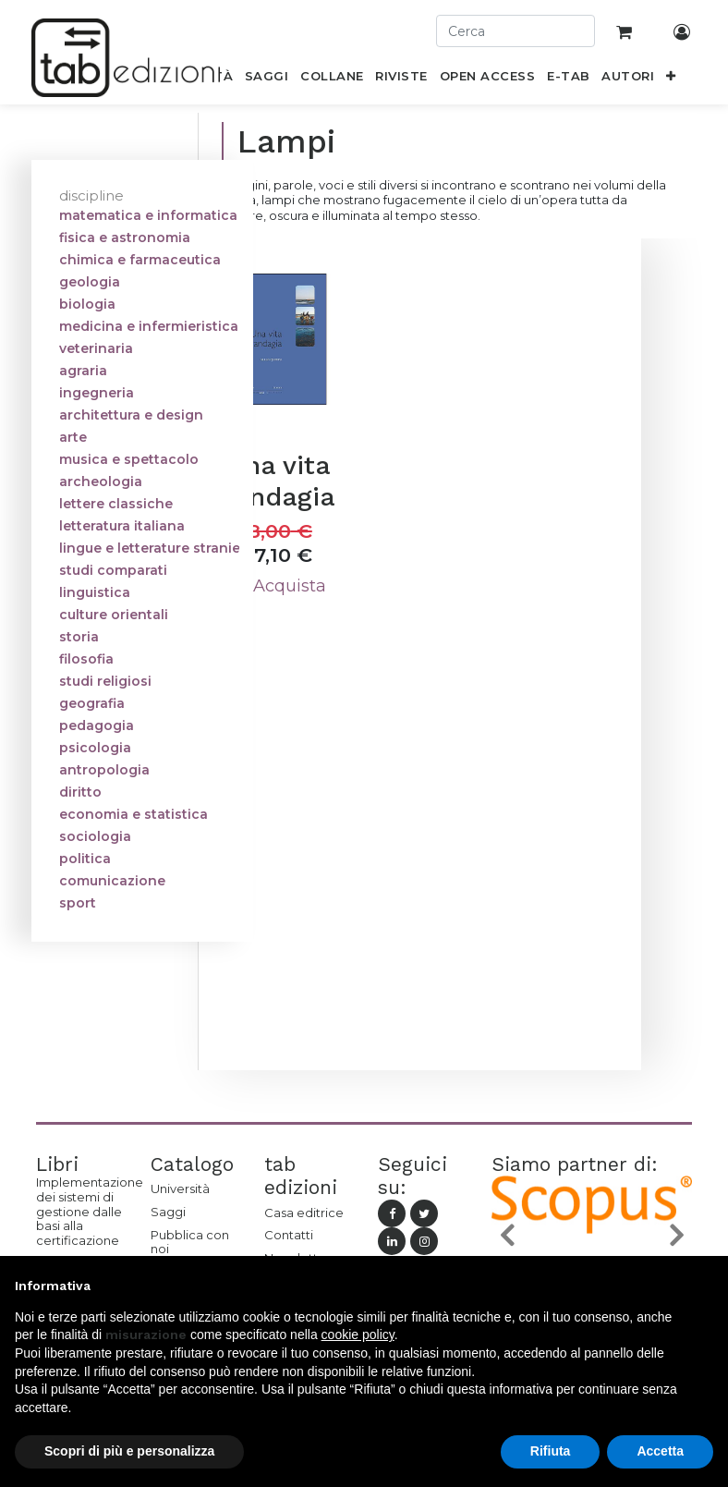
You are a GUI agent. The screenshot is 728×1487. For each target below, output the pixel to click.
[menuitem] (267, 79)
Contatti (288, 1234)
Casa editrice (304, 1212)
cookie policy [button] (358, 1334)
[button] (671, 79)
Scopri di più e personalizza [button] (129, 1451)
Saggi (168, 1211)
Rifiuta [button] (550, 1451)
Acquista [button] (279, 586)
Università (180, 1188)
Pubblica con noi (190, 1242)
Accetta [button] (660, 1451)
